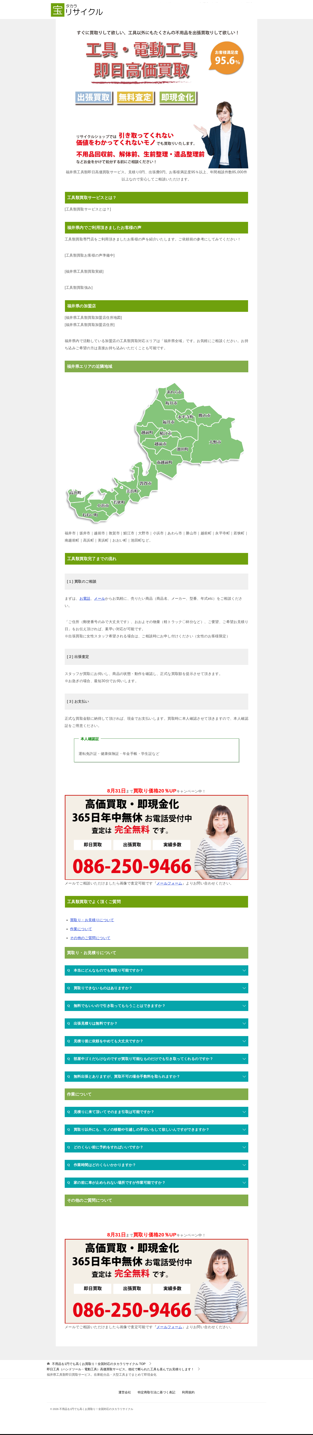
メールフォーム (169, 883)
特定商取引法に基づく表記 (156, 1392)
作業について (81, 929)
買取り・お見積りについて (92, 920)
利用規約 (188, 1392)
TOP (99, 1364)
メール (99, 598)
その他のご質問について (90, 938)
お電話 (84, 598)
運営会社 (124, 1392)
